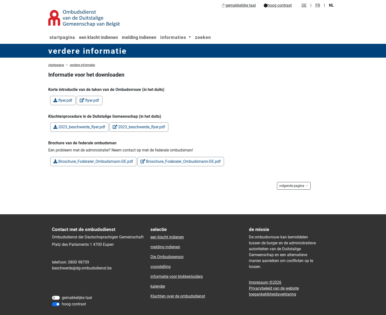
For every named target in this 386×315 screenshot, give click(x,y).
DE (304, 5)
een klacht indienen (98, 37)
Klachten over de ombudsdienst (177, 296)
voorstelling (160, 266)
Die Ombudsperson (167, 256)
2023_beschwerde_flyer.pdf (79, 127)
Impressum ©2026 (265, 282)
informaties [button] (173, 37)
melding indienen (139, 37)
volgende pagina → (293, 186)
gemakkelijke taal (239, 5)
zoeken (203, 37)
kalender (157, 286)
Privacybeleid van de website (274, 288)
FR (317, 5)
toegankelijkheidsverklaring (272, 294)
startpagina (62, 37)
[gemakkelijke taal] (56, 298)
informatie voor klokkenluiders (176, 276)
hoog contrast (278, 5)
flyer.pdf (62, 100)
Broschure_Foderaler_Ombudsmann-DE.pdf (93, 161)
